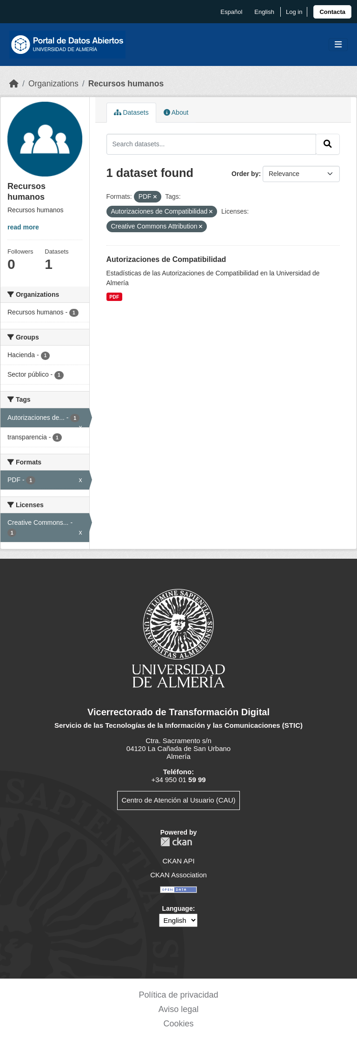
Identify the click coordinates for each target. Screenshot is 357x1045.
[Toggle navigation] (338, 45)
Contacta (332, 11)
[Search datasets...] (211, 144)
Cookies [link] (178, 1023)
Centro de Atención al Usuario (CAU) (178, 800)
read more (23, 227)
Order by (244, 173)
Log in (294, 11)
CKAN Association (178, 875)
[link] (332, 12)
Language (177, 908)
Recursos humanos (126, 83)
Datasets (131, 112)
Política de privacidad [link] (178, 994)
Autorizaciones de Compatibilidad (166, 259)
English (264, 11)
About (176, 112)
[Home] (14, 83)
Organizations (53, 83)
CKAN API (178, 861)
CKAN (176, 842)
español (231, 11)
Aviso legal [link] (179, 1009)
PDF (114, 297)
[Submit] (328, 144)
